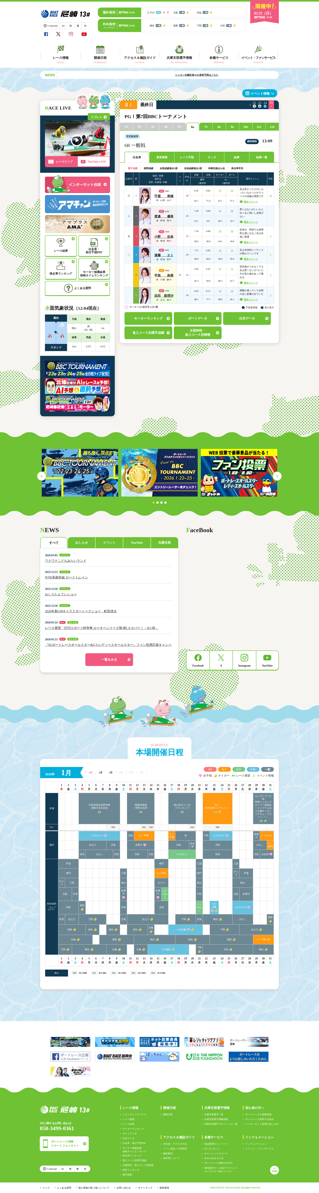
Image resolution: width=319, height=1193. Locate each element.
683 (151, 827)
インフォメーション (256, 1144)
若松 (82, 905)
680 (113, 827)
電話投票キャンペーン (216, 1144)
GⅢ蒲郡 (166, 949)
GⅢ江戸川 (219, 835)
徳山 (123, 882)
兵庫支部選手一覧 (213, 1114)
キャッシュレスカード (216, 1153)
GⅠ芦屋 (144, 835)
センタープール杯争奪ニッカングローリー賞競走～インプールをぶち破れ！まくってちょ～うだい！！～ (263, 806)
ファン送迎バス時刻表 (175, 1148)
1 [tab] (153, 502)
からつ (235, 873)
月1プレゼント (212, 1148)
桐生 (215, 919)
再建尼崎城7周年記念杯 (140, 806)
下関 (90, 919)
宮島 (82, 854)
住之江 (92, 845)
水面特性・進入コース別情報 (138, 1165)
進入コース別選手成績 (134, 1160)
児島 (130, 835)
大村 (226, 949)
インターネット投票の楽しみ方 (262, 1124)
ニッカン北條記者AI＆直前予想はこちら (212, 75)
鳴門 (161, 863)
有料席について (171, 1158)
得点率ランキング (132, 1155)
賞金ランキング (131, 1170)
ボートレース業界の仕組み (259, 1119)
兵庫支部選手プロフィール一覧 (221, 1124)
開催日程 (168, 1114)
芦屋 (68, 863)
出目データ (128, 1138)
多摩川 (256, 836)
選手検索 (127, 1174)
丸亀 (151, 927)
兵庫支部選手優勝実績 (216, 1119)
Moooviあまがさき (214, 1158)
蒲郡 (270, 917)
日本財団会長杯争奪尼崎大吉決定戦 (99, 806)
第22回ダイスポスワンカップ (182, 806)
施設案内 (168, 1153)
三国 (199, 863)
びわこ (260, 845)
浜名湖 (192, 845)
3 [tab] (161, 502)
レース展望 (128, 1119)
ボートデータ (130, 1133)
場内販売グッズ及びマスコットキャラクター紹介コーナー (221, 1170)
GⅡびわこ (182, 854)
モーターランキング (133, 1128)
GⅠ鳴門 (270, 845)
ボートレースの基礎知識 (258, 1114)
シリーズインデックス (134, 1114)
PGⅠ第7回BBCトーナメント (217, 806)
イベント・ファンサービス (259, 1148)
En (63, 25)
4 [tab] (165, 502)
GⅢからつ (97, 835)
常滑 (75, 894)
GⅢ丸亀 (214, 905)
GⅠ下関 (261, 939)
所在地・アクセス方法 (175, 1144)
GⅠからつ (266, 835)
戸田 (206, 835)
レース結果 (128, 1124)
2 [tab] (157, 502)
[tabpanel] (80, 473)
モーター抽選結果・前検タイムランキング (134, 1150)
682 (144, 827)
